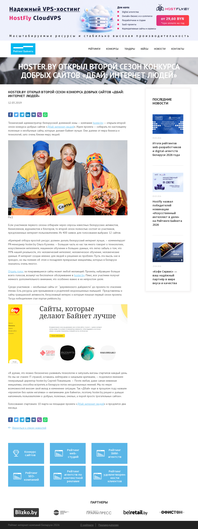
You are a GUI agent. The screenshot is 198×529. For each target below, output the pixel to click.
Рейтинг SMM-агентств (109, 453)
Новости (160, 48)
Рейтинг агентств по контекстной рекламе (68, 476)
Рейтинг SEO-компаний (26, 476)
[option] (26, 512)
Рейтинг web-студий (66, 453)
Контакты (177, 48)
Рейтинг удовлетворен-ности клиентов (109, 476)
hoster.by (98, 123)
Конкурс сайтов (24, 453)
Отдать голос (16, 271)
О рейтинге (87, 525)
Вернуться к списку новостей (29, 428)
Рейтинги (94, 48)
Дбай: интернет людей (60, 126)
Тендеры (129, 48)
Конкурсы (112, 48)
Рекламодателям (108, 525)
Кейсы (144, 48)
